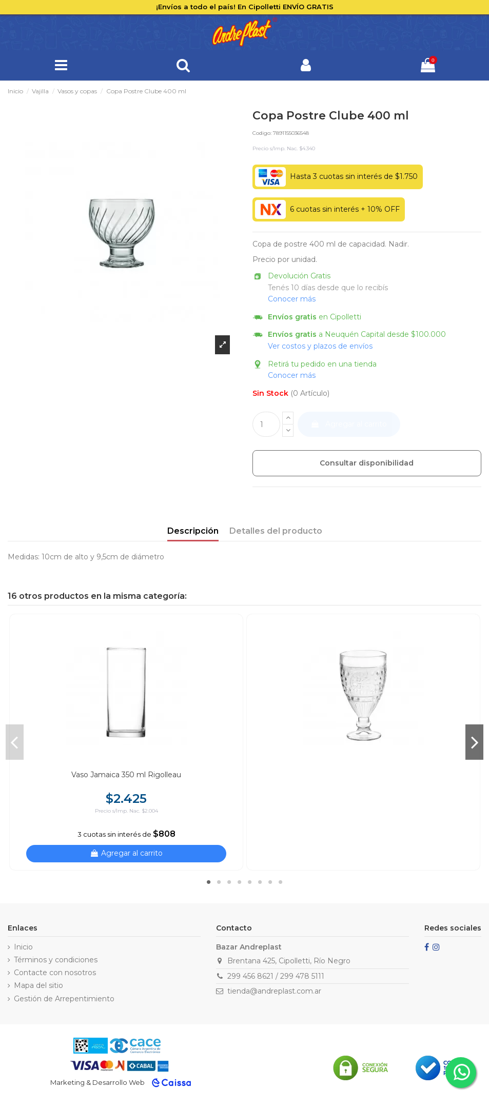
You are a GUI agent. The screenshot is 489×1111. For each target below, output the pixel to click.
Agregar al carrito (348, 424)
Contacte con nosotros (55, 972)
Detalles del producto (275, 531)
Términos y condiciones (55, 959)
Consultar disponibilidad (367, 463)
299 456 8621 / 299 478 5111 (275, 976)
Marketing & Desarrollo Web (97, 1082)
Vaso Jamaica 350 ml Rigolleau (126, 774)
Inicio (23, 947)
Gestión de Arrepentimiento (64, 998)
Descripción (193, 531)
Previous (15, 741)
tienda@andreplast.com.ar (274, 991)
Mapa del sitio (38, 985)
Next (474, 741)
